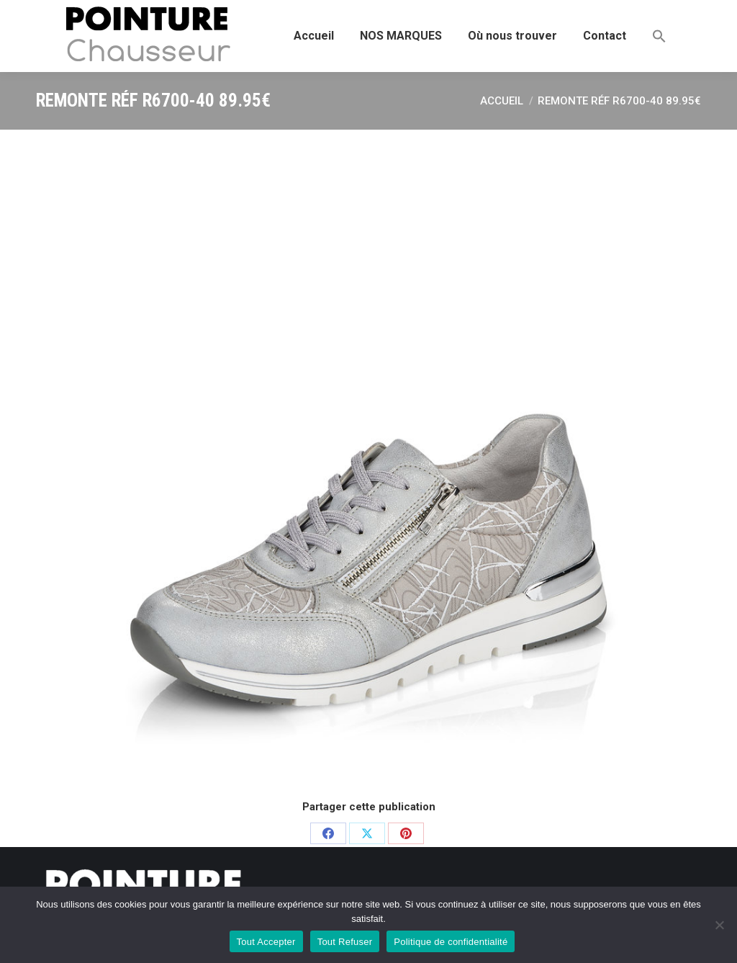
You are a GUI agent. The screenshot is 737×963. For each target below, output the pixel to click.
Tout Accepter (266, 941)
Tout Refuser (345, 941)
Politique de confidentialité (450, 941)
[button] (659, 36)
